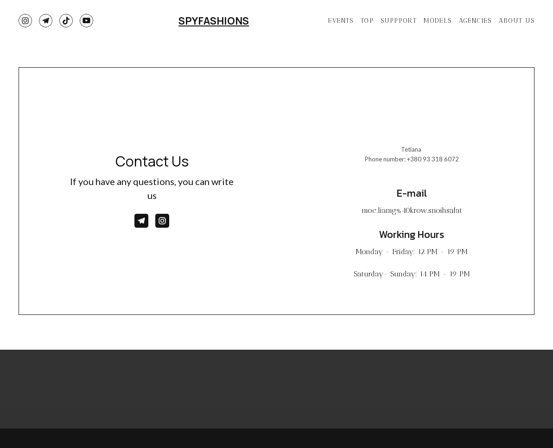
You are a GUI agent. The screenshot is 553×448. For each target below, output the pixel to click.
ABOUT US (516, 21)
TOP (367, 21)
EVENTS (340, 21)
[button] (25, 20)
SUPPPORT (399, 21)
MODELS (437, 21)
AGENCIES (475, 21)
